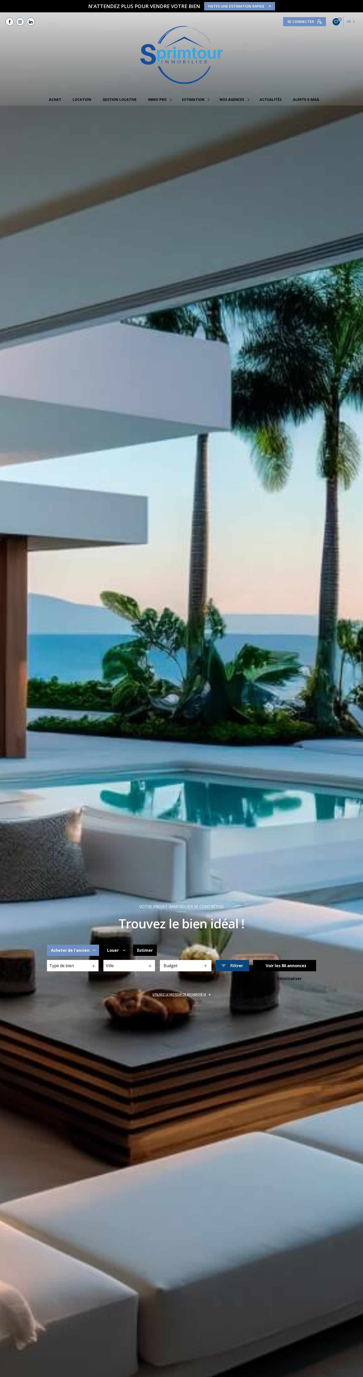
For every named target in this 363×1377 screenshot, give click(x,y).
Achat (55, 99)
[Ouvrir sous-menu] (171, 99)
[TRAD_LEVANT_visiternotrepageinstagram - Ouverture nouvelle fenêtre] (20, 22)
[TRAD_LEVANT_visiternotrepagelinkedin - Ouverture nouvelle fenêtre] (31, 22)
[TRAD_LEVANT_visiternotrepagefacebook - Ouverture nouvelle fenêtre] (10, 22)
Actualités (271, 99)
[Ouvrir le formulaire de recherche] (232, 965)
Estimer (145, 950)
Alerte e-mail (306, 99)
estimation (193, 99)
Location (82, 99)
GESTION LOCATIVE (120, 99)
